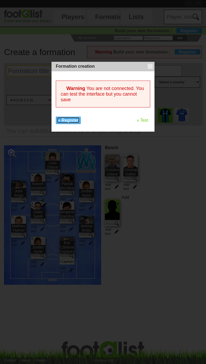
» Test (142, 120)
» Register (68, 120)
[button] (150, 66)
